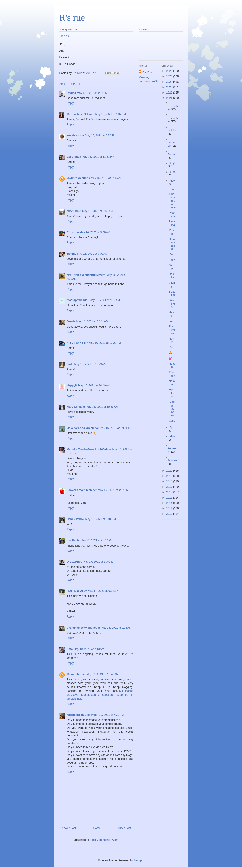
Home (97, 828)
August (172, 154)
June (172, 171)
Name (172, 383)
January (172, 460)
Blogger (138, 860)
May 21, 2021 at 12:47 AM (102, 674)
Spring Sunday (172, 408)
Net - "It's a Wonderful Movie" (86, 275)
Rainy (172, 340)
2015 (169, 497)
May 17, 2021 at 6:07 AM (98, 561)
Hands (172, 314)
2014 (169, 503)
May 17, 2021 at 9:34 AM (103, 590)
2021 (169, 98)
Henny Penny (75, 519)
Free (172, 188)
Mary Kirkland (76, 406)
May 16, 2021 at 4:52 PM (113, 490)
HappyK (72, 385)
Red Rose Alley (77, 590)
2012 (169, 513)
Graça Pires (74, 561)
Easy (172, 420)
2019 (169, 476)
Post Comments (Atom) (104, 839)
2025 (169, 76)
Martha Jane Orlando (80, 114)
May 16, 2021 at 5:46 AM (95, 232)
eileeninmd (74, 211)
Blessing (172, 223)
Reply (70, 103)
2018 (169, 481)
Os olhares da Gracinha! (83, 428)
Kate (70, 649)
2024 (169, 81)
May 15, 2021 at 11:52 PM (98, 156)
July (171, 163)
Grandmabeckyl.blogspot (83, 627)
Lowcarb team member (82, 490)
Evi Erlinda (74, 156)
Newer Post (69, 828)
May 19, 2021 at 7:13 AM (89, 649)
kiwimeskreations (78, 178)
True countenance (172, 201)
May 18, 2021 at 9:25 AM (116, 627)
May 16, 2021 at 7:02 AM (92, 253)
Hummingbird (172, 244)
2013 (169, 508)
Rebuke (172, 275)
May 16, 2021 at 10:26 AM (105, 342)
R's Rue (147, 72)
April (172, 427)
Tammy (71, 253)
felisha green (75, 714)
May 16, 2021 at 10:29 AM (90, 364)
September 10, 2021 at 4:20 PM (104, 714)
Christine (73, 232)
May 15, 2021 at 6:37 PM (110, 114)
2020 (169, 470)
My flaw (171, 393)
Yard (172, 254)
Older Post (124, 828)
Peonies (172, 214)
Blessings (172, 303)
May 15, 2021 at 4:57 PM (92, 92)
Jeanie (71, 321)
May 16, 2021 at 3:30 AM (97, 211)
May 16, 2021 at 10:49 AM (94, 385)
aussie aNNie (75, 135)
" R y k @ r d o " (77, 342)
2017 (169, 486)
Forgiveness (172, 330)
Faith (172, 260)
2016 (169, 492)
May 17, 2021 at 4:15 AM (95, 540)
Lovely (172, 284)
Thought (172, 374)
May (172, 180)
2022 (169, 92)
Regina (71, 92)
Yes (171, 347)
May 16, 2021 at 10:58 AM (102, 406)
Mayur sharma (76, 674)
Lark (70, 364)
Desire (172, 267)
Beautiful (172, 293)
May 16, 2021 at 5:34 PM (100, 519)
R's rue (72, 17)
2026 (169, 71)
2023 (169, 87)
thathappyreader (77, 300)
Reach (172, 365)
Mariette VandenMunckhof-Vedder (89, 449)
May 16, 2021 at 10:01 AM (92, 321)
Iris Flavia (73, 540)
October (172, 130)
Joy (171, 321)
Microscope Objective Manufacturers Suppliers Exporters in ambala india (100, 694)
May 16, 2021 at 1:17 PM (115, 428)
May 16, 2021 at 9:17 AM (104, 300)
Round (172, 232)
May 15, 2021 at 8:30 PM (100, 135)
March (173, 436)
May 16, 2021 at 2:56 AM (106, 178)
